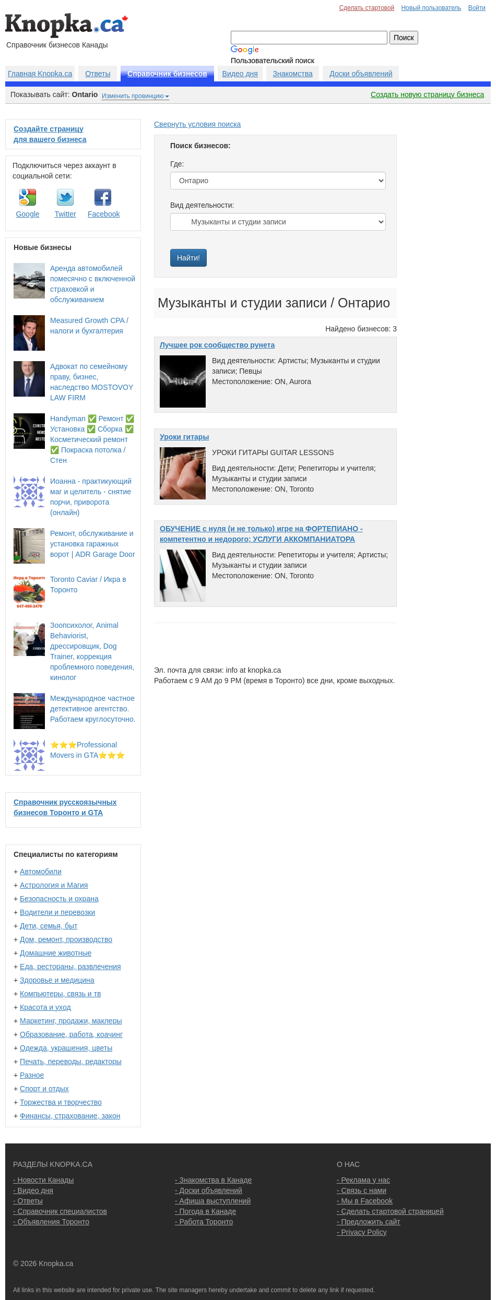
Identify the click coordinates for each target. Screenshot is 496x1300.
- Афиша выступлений (213, 1201)
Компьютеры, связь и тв (60, 993)
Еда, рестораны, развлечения (70, 966)
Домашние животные (55, 953)
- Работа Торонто (204, 1222)
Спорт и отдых (44, 1088)
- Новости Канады (43, 1180)
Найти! (188, 258)
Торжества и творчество (61, 1102)
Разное (32, 1075)
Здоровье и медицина (57, 980)
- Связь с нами (361, 1190)
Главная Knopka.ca (40, 73)
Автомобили (41, 871)
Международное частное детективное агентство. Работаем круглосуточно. (93, 708)
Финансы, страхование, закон (70, 1116)
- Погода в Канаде (205, 1211)
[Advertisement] (449, 275)
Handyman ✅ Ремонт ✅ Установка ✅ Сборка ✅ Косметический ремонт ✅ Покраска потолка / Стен (92, 439)
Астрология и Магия (54, 885)
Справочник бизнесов (167, 73)
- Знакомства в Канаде (213, 1180)
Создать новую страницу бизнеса (427, 94)
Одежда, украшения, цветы (66, 1048)
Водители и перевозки (57, 912)
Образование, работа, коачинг (71, 1034)
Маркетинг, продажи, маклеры (71, 1021)
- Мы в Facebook (365, 1201)
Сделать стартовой (367, 7)
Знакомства (293, 73)
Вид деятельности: (202, 205)
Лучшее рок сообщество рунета (217, 345)
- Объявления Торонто (51, 1222)
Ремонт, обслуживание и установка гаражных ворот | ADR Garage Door (92, 543)
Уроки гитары (184, 437)
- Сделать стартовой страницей (390, 1211)
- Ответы (28, 1201)
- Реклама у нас (363, 1180)
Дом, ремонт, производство (66, 939)
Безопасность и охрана (59, 899)
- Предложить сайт (368, 1222)
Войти (477, 7)
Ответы (97, 73)
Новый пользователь (431, 7)
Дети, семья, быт (48, 926)
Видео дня (240, 73)
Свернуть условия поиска (197, 124)
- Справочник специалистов (60, 1211)
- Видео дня (33, 1190)
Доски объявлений (360, 73)
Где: (177, 164)
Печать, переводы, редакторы (71, 1061)
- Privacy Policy (362, 1232)
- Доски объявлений (208, 1190)
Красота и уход (45, 1007)
